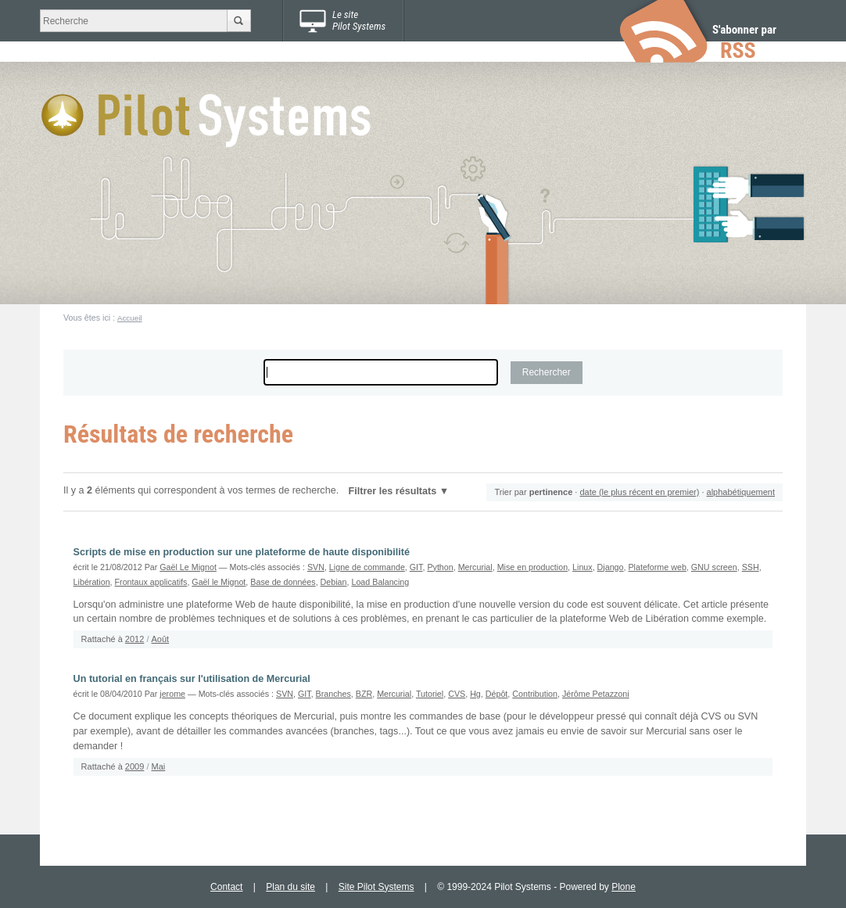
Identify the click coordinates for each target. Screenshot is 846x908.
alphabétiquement (741, 492)
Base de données (282, 582)
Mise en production (532, 567)
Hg (475, 693)
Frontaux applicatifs (151, 582)
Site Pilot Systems (376, 886)
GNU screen (714, 567)
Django (610, 567)
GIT (416, 567)
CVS (456, 693)
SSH (750, 567)
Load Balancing (380, 582)
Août (161, 639)
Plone (623, 886)
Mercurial (475, 567)
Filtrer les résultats (393, 491)
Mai (159, 766)
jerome (172, 693)
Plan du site (290, 886)
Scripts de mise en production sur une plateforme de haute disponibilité (241, 552)
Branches (333, 693)
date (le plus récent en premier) (639, 492)
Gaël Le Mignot (188, 567)
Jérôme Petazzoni (595, 693)
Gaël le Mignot (219, 582)
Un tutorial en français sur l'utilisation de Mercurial (191, 678)
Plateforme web (657, 567)
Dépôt (497, 693)
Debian (334, 582)
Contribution (534, 693)
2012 (134, 639)
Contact (226, 886)
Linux (582, 567)
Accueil (129, 318)
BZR (364, 693)
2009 (134, 766)
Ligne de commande (367, 567)
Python (440, 567)
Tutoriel (429, 693)
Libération (91, 582)
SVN (315, 567)
